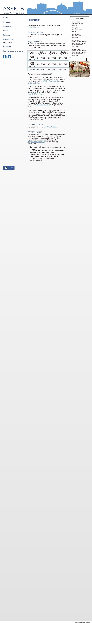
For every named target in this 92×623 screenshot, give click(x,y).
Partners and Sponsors (13, 51)
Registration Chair (43, 105)
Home (5, 18)
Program (6, 35)
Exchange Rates (34, 83)
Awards (6, 31)
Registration (8, 39)
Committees (7, 26)
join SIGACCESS (50, 127)
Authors (6, 22)
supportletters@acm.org (36, 142)
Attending (7, 46)
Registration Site (34, 27)
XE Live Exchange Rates (52, 81)
